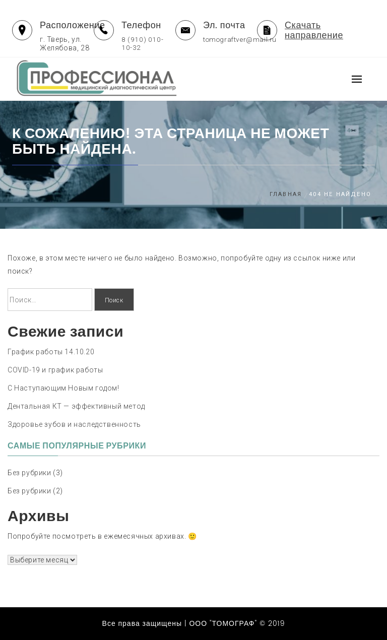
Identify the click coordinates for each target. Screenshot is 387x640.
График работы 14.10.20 (51, 352)
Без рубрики (29, 473)
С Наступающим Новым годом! (63, 388)
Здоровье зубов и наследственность (74, 424)
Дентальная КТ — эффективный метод (76, 406)
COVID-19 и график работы (55, 370)
